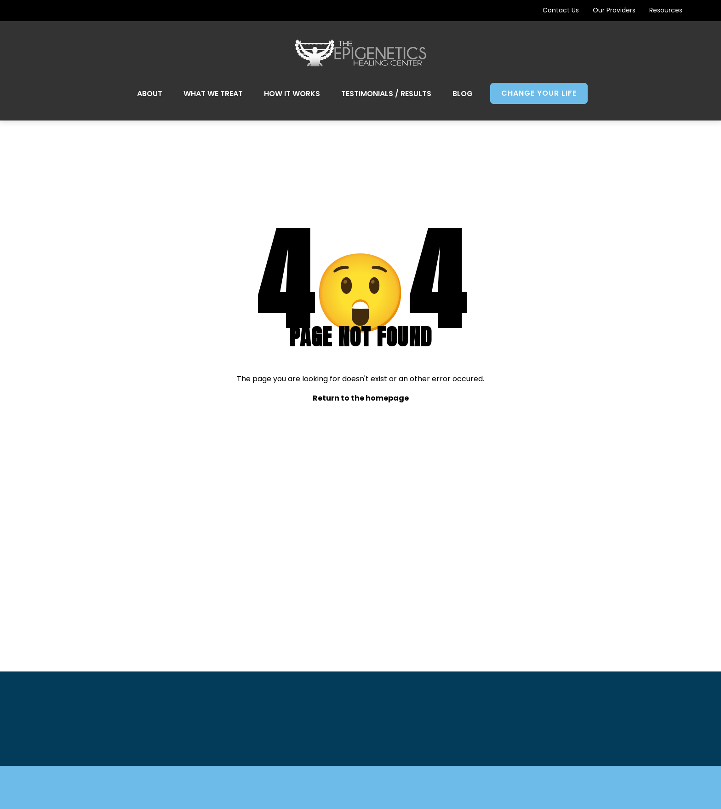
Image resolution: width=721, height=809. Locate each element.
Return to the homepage (361, 398)
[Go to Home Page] (361, 53)
